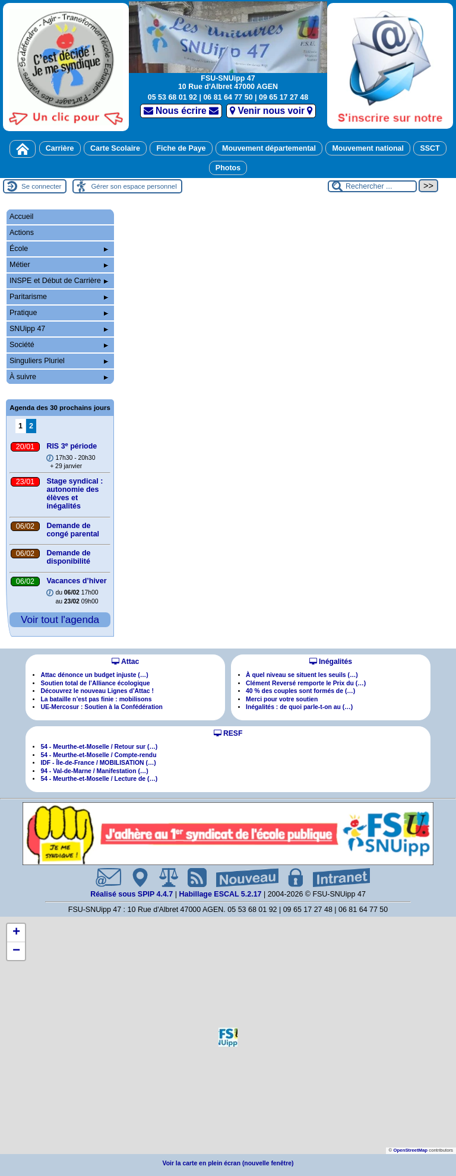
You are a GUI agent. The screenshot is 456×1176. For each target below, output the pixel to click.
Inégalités (330, 661)
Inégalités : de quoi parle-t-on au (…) (299, 707)
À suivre (59, 377)
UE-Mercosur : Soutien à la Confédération (101, 707)
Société (59, 345)
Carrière (60, 148)
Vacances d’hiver (76, 581)
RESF (228, 733)
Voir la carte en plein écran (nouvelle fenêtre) (228, 1163)
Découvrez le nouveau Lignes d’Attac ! (97, 691)
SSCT (429, 148)
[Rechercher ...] (372, 186)
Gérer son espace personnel (133, 186)
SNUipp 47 (59, 329)
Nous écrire (181, 111)
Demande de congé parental (72, 530)
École (59, 248)
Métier (59, 264)
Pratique (59, 313)
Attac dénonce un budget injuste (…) (94, 675)
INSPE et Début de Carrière (59, 280)
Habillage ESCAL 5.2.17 (220, 894)
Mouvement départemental (269, 148)
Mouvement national (368, 148)
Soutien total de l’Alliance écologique (95, 683)
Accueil (21, 216)
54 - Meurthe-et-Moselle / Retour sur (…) (98, 746)
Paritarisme (59, 297)
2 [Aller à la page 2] (31, 426)
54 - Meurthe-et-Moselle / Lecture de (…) (98, 778)
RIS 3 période (71, 446)
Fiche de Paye (180, 148)
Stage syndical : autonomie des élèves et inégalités (74, 493)
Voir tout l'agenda (60, 619)
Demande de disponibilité (68, 557)
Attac (125, 661)
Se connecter (41, 186)
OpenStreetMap (410, 1150)
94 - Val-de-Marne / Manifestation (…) (94, 771)
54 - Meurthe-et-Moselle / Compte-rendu (98, 755)
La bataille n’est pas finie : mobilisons (95, 699)
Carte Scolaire (115, 148)
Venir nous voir (271, 111)
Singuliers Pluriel (59, 361)
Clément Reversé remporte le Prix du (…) (306, 683)
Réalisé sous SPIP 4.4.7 (132, 894)
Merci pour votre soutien (282, 699)
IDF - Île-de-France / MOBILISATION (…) (98, 762)
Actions (22, 232)
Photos (228, 168)
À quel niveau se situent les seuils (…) (302, 675)
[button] (228, 1037)
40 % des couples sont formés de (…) (300, 691)
